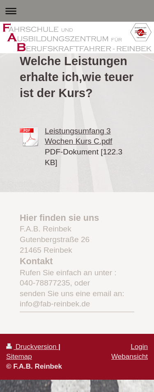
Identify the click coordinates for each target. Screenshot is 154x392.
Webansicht (129, 356)
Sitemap (19, 356)
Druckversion (32, 347)
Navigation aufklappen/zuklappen (77, 11)
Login (139, 347)
